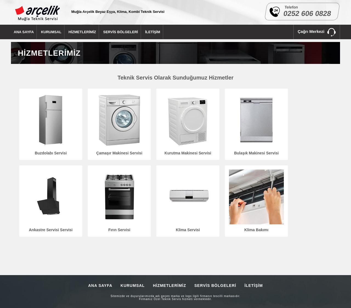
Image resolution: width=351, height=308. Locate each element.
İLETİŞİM (152, 32)
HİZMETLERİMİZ (82, 32)
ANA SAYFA (24, 32)
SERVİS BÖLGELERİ (120, 32)
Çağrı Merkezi (317, 32)
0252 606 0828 (307, 13)
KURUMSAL (51, 32)
